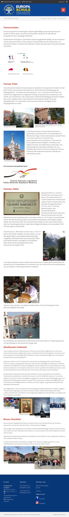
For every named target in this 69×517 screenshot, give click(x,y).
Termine (38, 491)
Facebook (40, 499)
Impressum (26, 514)
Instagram (40, 503)
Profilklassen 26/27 (25, 493)
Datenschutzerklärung (35, 514)
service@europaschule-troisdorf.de (11, 2)
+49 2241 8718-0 (27, 2)
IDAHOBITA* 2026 (25, 488)
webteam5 (63, 514)
